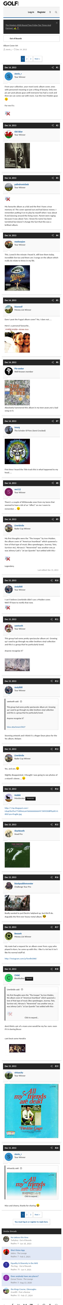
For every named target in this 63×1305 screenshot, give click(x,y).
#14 (56, 789)
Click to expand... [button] (32, 1017)
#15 (56, 824)
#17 (56, 927)
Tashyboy (14, 1240)
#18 (56, 969)
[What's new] (50, 12)
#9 (57, 519)
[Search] (56, 12)
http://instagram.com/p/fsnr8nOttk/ (21, 958)
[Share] (52, 68)
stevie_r (9, 49)
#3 (57, 178)
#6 (57, 362)
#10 (56, 580)
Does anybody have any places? (25, 1276)
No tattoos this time (19, 1237)
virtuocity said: (13, 1168)
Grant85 (14, 1292)
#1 (57, 67)
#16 (56, 877)
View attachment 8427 (16, 727)
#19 (56, 1066)
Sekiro (13, 1253)
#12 (56, 681)
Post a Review (24, 1292)
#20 (56, 1148)
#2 (57, 125)
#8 (57, 483)
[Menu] (7, 12)
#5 (57, 300)
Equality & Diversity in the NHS (24, 1263)
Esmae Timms (16, 1279)
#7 (57, 421)
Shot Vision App (18, 1250)
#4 (57, 235)
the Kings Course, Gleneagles (23, 1289)
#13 (56, 749)
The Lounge (22, 1253)
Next (37, 59)
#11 (56, 619)
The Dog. (14, 1266)
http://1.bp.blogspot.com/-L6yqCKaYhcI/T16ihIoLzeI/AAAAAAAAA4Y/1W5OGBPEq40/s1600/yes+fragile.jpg (31, 811)
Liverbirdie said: (13, 989)
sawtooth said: (13, 701)
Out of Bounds (25, 1240)
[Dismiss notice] (56, 23)
